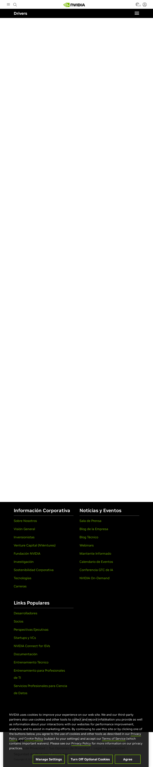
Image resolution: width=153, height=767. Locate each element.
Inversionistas (24, 537)
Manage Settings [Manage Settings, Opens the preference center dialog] (49, 762)
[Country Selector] (137, 6)
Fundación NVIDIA (27, 553)
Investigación (24, 562)
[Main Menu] (8, 5)
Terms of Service (114, 741)
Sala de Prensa (90, 521)
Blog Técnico (88, 537)
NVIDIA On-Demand (94, 578)
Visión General (24, 529)
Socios (18, 621)
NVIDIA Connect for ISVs (32, 646)
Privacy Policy (81, 746)
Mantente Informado (95, 553)
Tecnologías (22, 578)
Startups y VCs (25, 638)
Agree (127, 762)
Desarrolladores (25, 613)
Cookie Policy (33, 741)
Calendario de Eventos (96, 562)
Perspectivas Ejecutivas (31, 629)
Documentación (25, 654)
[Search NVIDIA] (15, 4)
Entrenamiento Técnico (31, 662)
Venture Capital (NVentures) (35, 545)
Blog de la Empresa (93, 529)
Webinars (86, 545)
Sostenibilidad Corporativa (34, 570)
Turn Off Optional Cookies (90, 762)
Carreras (20, 586)
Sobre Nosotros (25, 521)
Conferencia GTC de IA (96, 570)
